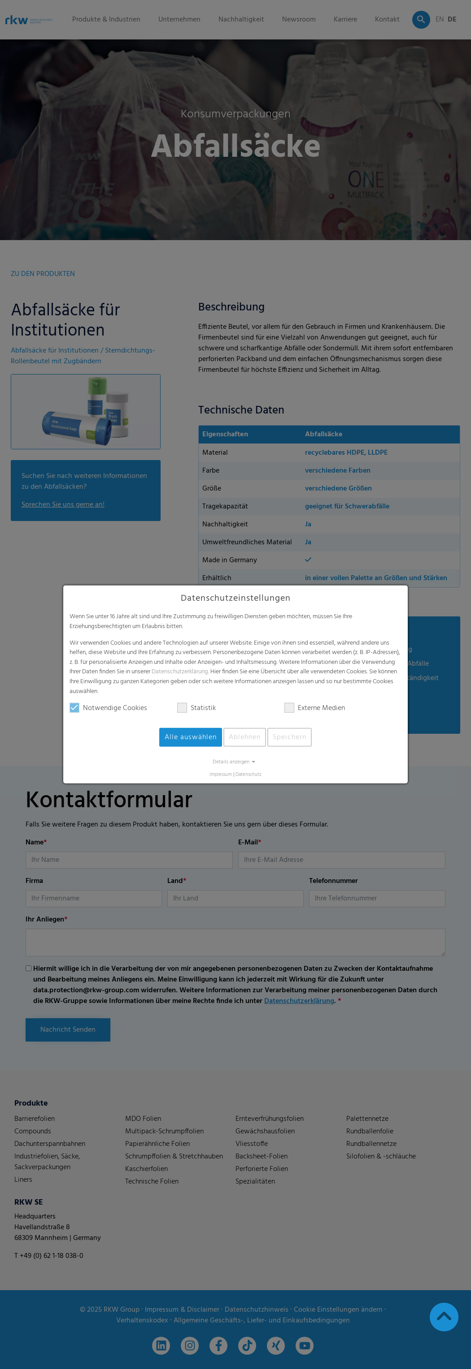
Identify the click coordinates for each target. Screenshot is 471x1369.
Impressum (220, 775)
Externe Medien (314, 708)
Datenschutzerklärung (180, 672)
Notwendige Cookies (108, 708)
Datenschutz (249, 775)
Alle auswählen (191, 737)
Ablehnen (245, 737)
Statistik (196, 708)
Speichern (289, 737)
